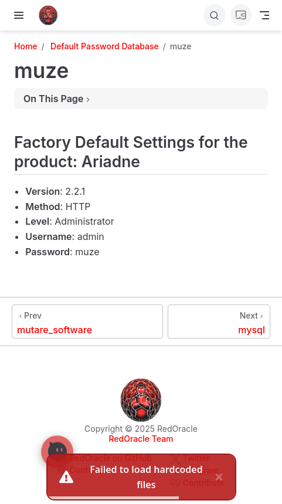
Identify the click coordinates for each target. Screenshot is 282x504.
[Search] (214, 15)
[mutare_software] (87, 322)
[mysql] (219, 322)
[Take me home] (52, 15)
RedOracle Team (140, 439)
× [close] (219, 476)
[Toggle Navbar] (264, 15)
